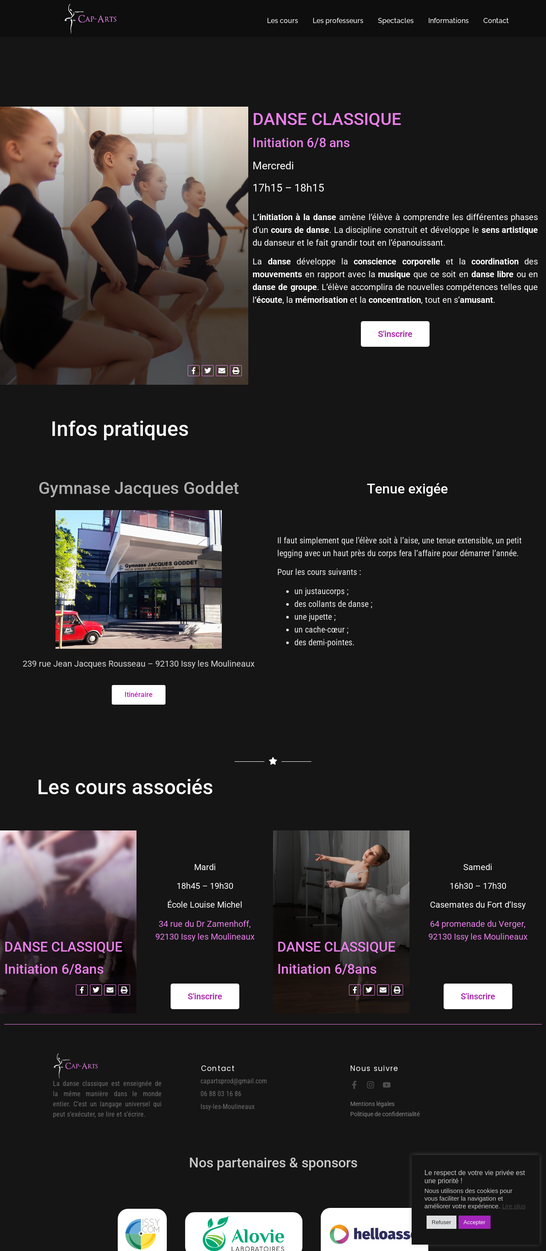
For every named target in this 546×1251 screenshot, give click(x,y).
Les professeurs (338, 21)
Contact (496, 21)
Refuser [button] (441, 1222)
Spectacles (396, 21)
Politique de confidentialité (385, 1114)
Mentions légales (372, 1103)
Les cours (282, 21)
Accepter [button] (474, 1222)
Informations (448, 21)
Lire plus (514, 1206)
